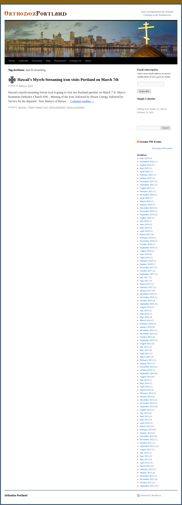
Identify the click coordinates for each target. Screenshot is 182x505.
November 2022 (147, 161)
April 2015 (144, 353)
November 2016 (147, 297)
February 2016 (146, 323)
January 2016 (146, 327)
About (88, 60)
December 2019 (147, 208)
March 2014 (145, 390)
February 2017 (146, 287)
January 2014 (146, 396)
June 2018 (144, 254)
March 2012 (145, 466)
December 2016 (147, 294)
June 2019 (144, 224)
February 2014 (146, 393)
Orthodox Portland (16, 495)
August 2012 (145, 449)
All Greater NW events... (163, 148)
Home (12, 60)
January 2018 (146, 264)
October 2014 (146, 370)
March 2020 (145, 201)
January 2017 (146, 290)
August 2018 (145, 251)
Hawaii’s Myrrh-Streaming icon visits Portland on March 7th (68, 79)
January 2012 (146, 472)
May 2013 (144, 419)
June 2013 (144, 416)
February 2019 (146, 237)
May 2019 (144, 227)
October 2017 (146, 271)
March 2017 (145, 284)
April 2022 (144, 171)
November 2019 (147, 211)
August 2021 (145, 188)
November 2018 (147, 241)
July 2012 (144, 453)
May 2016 (144, 317)
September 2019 (147, 214)
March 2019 (145, 234)
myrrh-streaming (57, 107)
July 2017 (144, 277)
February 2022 (146, 175)
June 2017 (144, 280)
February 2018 (146, 261)
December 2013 (147, 400)
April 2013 (144, 423)
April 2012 (144, 462)
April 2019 (144, 231)
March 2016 (145, 320)
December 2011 (147, 476)
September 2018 (147, 247)
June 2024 (144, 158)
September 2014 (147, 373)
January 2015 (146, 363)
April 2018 (144, 257)
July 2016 (144, 310)
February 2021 (146, 191)
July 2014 (144, 380)
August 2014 (145, 376)
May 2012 (144, 459)
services (22, 107)
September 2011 (147, 486)
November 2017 (147, 267)
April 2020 (144, 198)
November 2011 (147, 479)
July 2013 (144, 413)
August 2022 (145, 165)
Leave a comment (75, 107)
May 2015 (144, 350)
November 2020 (147, 194)
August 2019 (145, 218)
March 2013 (145, 426)
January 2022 (146, 178)
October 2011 (146, 482)
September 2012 (147, 446)
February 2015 (146, 360)
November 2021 (147, 181)
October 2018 (146, 244)
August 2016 (145, 307)
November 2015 (147, 333)
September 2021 (147, 184)
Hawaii (39, 107)
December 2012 (147, 436)
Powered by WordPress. (151, 495)
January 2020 (146, 204)
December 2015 (147, 330)
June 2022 (144, 168)
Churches (37, 60)
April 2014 (144, 386)
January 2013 (146, 433)
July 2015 (144, 347)
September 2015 (147, 340)
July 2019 (144, 221)
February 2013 (146, 429)
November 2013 (147, 403)
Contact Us (75, 60)
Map (48, 60)
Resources (60, 60)
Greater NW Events (150, 141)
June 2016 (144, 314)
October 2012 (146, 443)
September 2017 (147, 274)
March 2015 (145, 357)
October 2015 (146, 337)
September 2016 (147, 304)
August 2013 (145, 409)
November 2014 (147, 366)
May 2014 (144, 383)
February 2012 (146, 469)
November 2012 (147, 439)
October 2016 (146, 300)
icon (46, 107)
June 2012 (144, 456)
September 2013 (147, 406)
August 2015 (145, 343)
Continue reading (82, 101)
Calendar (23, 60)
